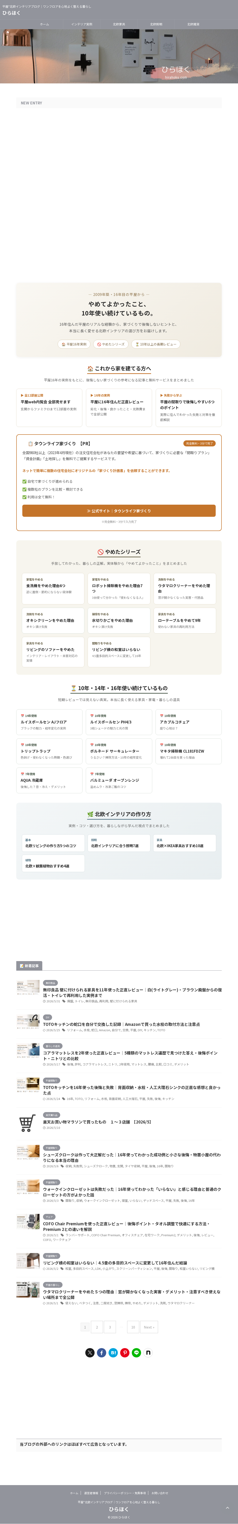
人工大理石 (126, 1108)
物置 (109, 1178)
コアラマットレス (93, 1071)
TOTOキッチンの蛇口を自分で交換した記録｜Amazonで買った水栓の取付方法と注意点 (126, 1027)
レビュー (198, 1252)
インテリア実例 (81, 24)
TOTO (156, 1034)
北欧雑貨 (193, 24)
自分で (113, 1034)
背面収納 (112, 1108)
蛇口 (92, 1034)
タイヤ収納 (128, 1178)
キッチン (145, 1034)
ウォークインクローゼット (99, 1215)
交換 (122, 1034)
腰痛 (145, 1071)
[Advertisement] (119, 923)
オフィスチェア (128, 1252)
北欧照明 (156, 24)
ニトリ (110, 1071)
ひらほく (11, 12)
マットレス (134, 1071)
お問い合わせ (160, 1493)
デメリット (174, 1071)
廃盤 (70, 1003)
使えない (70, 1324)
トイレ (78, 1003)
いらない (130, 1215)
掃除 (123, 1324)
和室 (68, 1287)
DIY (136, 1034)
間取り (163, 1178)
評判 (77, 1071)
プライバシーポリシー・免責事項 (125, 1493)
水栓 (85, 1034)
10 (132, 1346)
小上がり (105, 1287)
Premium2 (161, 1252)
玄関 (116, 1178)
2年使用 (121, 1071)
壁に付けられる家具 (119, 1003)
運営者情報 (91, 1493)
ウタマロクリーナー (173, 1324)
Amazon (102, 1034)
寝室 (120, 1215)
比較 (152, 1071)
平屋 (129, 1034)
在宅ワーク (146, 1252)
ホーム (44, 24)
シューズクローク (94, 1178)
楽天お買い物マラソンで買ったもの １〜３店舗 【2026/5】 (101, 1132)
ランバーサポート (77, 1252)
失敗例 (77, 1178)
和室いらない (180, 1287)
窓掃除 (115, 1324)
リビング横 (197, 1287)
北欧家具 (119, 24)
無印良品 (90, 1003)
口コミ (161, 1071)
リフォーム (74, 1034)
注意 (93, 1324)
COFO (209, 1252)
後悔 (70, 1071)
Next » (145, 1346)
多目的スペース (82, 1287)
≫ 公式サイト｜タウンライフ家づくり (119, 510)
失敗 (145, 1108)
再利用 (101, 1003)
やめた (132, 1324)
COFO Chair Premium (103, 1252)
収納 (68, 1178)
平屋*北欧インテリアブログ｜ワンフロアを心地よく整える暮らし (119, 1502)
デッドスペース (147, 1215)
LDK (95, 1287)
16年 (70, 1108)
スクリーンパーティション (128, 1287)
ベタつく (83, 1324)
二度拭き (103, 1324)
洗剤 (156, 1324)
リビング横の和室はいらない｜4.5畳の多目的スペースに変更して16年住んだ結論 (119, 1280)
